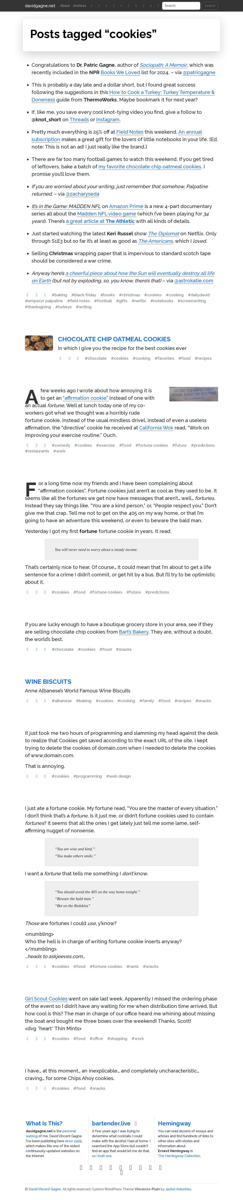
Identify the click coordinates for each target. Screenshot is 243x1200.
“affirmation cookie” (85, 398)
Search (210, 6)
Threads (79, 119)
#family (146, 700)
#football (103, 301)
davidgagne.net (40, 5)
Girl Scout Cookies (46, 999)
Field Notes (129, 132)
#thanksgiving (38, 306)
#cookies (153, 295)
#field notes (78, 301)
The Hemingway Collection (179, 1156)
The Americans (155, 241)
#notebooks (161, 301)
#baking (59, 295)
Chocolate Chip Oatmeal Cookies (114, 339)
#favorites (164, 358)
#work (59, 451)
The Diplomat (163, 234)
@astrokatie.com (193, 281)
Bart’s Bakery (133, 632)
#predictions (203, 445)
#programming (87, 776)
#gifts (121, 301)
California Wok (156, 428)
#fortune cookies (152, 445)
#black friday (83, 295)
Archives (79, 6)
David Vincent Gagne (45, 1189)
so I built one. (102, 1156)
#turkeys (63, 306)
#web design (118, 776)
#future (179, 445)
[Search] (181, 6)
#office (96, 1038)
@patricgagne (199, 72)
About (65, 6)
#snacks (123, 649)
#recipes (203, 358)
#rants (132, 966)
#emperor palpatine (44, 301)
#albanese (62, 700)
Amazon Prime (126, 206)
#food (184, 358)
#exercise (105, 445)
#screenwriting (192, 301)
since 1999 (73, 1141)
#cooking (175, 295)
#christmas (129, 295)
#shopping (117, 1038)
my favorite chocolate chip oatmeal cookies (149, 167)
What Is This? (44, 1123)
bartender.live (115, 1123)
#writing (83, 306)
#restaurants (37, 451)
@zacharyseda (82, 194)
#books (107, 295)
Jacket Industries (178, 1189)
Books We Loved (120, 72)
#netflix (139, 301)
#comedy (61, 445)
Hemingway (174, 1123)
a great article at (100, 221)
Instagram (107, 119)
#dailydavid (199, 295)
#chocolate (96, 358)
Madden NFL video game (106, 214)
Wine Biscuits (48, 681)
